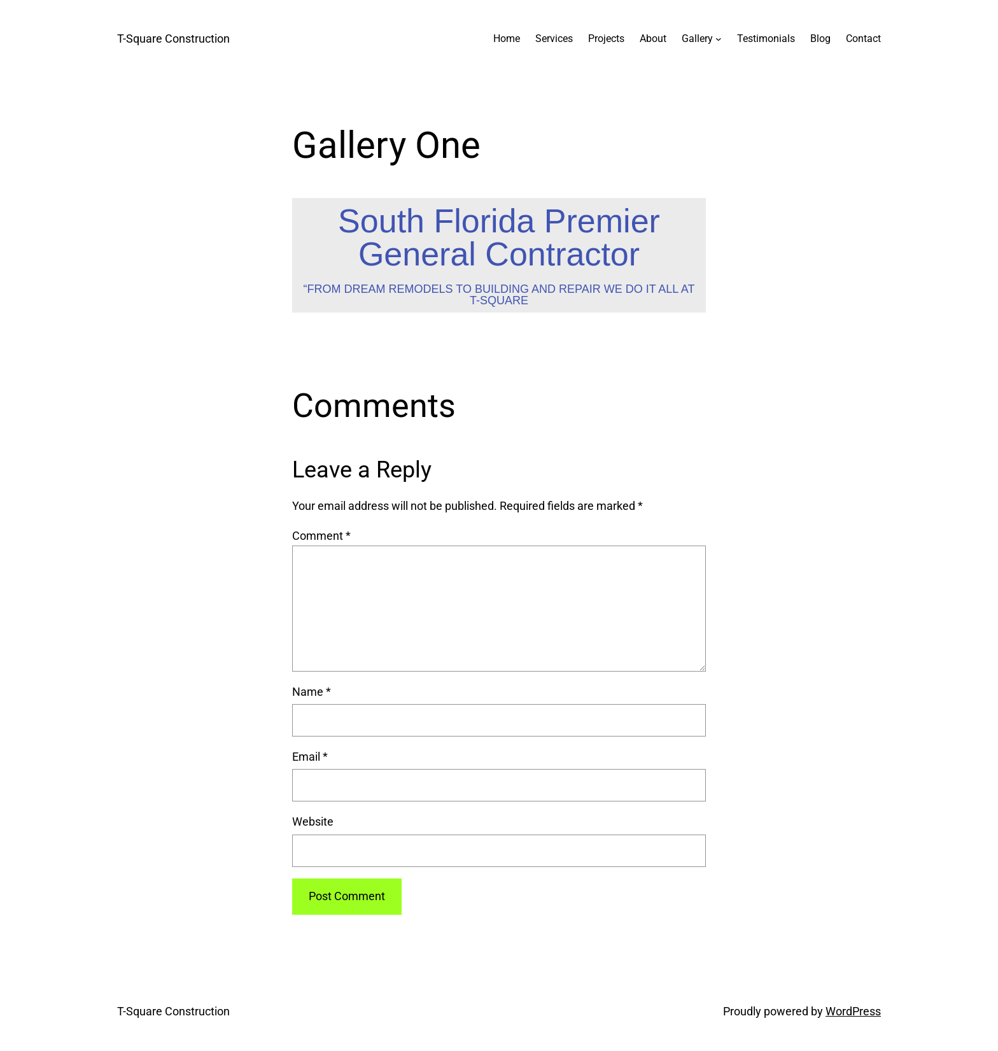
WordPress (853, 1011)
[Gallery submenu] (718, 39)
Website (313, 821)
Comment (321, 535)
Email (310, 756)
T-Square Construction (173, 38)
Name (311, 691)
